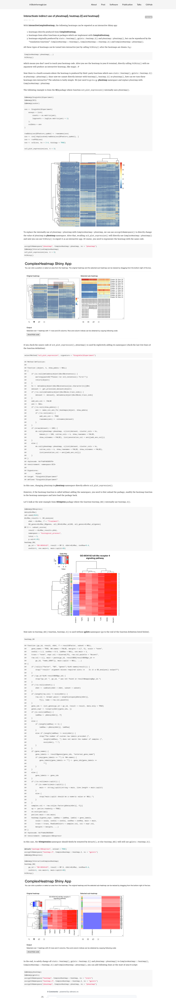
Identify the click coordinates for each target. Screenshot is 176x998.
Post (103, 4)
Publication (127, 4)
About (94, 4)
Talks (139, 4)
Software (114, 4)
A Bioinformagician (38, 4)
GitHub (149, 4)
